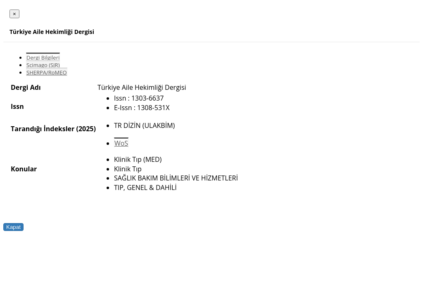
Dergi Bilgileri (42, 57)
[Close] (14, 14)
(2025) (85, 128)
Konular (24, 168)
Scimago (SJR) (42, 65)
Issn (17, 106)
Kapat (13, 227)
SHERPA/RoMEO (46, 72)
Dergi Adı (26, 87)
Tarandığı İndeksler (42, 128)
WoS (121, 143)
